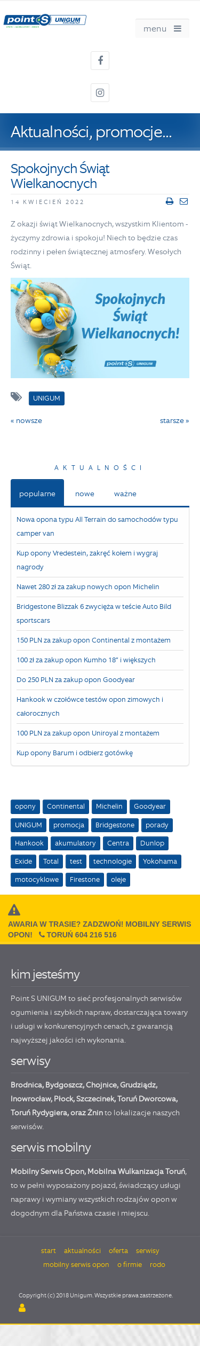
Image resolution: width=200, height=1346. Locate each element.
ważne (125, 493)
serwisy (30, 1060)
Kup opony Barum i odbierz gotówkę (75, 752)
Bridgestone (114, 824)
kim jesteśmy (45, 974)
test (76, 861)
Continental (66, 806)
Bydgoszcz (64, 1085)
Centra (118, 843)
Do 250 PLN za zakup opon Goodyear (76, 679)
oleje (118, 879)
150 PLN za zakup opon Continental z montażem (94, 640)
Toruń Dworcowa (146, 1099)
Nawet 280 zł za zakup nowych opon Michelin (88, 586)
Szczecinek (95, 1099)
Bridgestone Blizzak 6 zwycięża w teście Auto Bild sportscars (94, 613)
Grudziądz (138, 1085)
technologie (112, 861)
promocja (68, 824)
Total (51, 861)
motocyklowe (37, 879)
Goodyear (150, 806)
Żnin (95, 1112)
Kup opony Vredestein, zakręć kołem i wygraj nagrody (87, 560)
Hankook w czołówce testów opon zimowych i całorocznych (90, 706)
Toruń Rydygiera (39, 1112)
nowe (84, 493)
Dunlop (152, 843)
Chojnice (101, 1085)
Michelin (109, 806)
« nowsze (26, 420)
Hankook (29, 843)
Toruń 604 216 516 (82, 934)
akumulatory (75, 843)
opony (25, 806)
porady (157, 824)
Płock (63, 1099)
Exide (23, 861)
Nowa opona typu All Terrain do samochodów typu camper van (97, 526)
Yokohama (160, 861)
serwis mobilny (51, 1147)
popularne (37, 493)
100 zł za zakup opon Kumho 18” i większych (86, 659)
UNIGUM (28, 824)
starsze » (174, 420)
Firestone (85, 879)
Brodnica (26, 1085)
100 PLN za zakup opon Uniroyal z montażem (88, 733)
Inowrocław (31, 1099)
